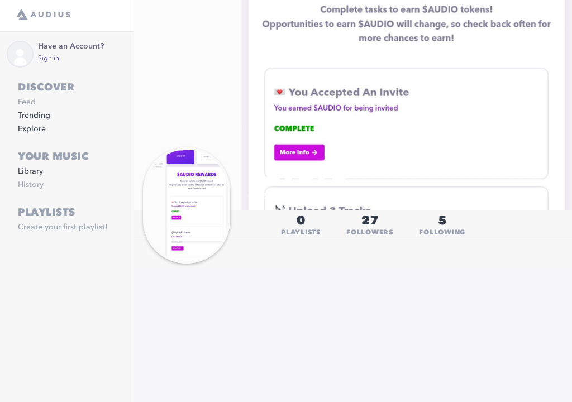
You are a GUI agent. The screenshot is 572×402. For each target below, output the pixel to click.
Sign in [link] (48, 58)
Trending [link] (34, 115)
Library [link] (30, 171)
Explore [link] (32, 129)
